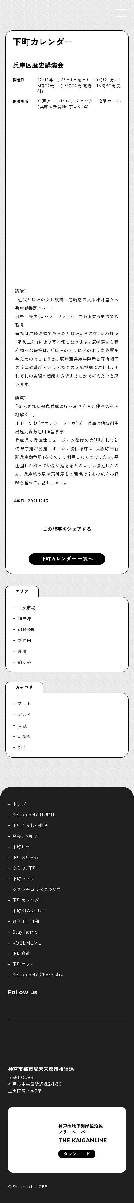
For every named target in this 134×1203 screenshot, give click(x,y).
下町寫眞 (21, 953)
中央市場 (27, 608)
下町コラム (23, 964)
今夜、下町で (24, 836)
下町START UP (28, 911)
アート (24, 704)
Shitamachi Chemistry (37, 975)
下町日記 (21, 847)
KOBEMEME (26, 943)
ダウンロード (77, 1154)
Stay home (25, 932)
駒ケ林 (24, 662)
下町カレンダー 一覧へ (67, 559)
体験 (22, 725)
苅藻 (22, 651)
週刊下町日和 (25, 921)
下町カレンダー (43, 42)
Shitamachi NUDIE (34, 815)
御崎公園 (27, 629)
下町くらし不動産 (30, 825)
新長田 (24, 640)
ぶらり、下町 (24, 868)
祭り (22, 747)
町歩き (24, 736)
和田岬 (24, 618)
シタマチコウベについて (36, 889)
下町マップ (23, 878)
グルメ (24, 715)
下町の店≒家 (25, 857)
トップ (19, 804)
